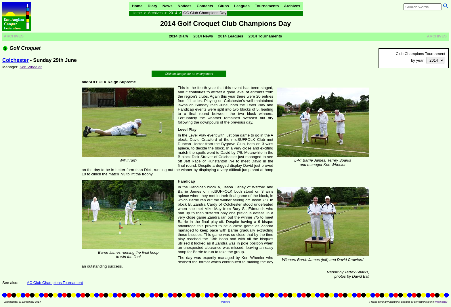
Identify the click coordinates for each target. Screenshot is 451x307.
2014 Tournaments (265, 36)
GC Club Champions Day (204, 13)
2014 (173, 13)
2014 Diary (178, 36)
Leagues (242, 6)
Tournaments (267, 6)
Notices (185, 6)
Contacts (205, 6)
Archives (292, 6)
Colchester (15, 60)
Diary (152, 6)
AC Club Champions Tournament (55, 283)
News (168, 6)
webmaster (441, 301)
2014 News (203, 36)
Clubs (223, 6)
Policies (225, 301)
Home (137, 6)
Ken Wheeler (31, 67)
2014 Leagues (230, 36)
